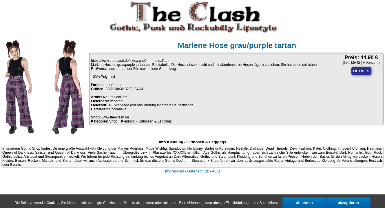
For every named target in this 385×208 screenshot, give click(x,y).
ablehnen (304, 202)
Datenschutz (198, 171)
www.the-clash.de (115, 117)
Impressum (174, 171)
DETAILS (361, 71)
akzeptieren (348, 202)
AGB (216, 171)
